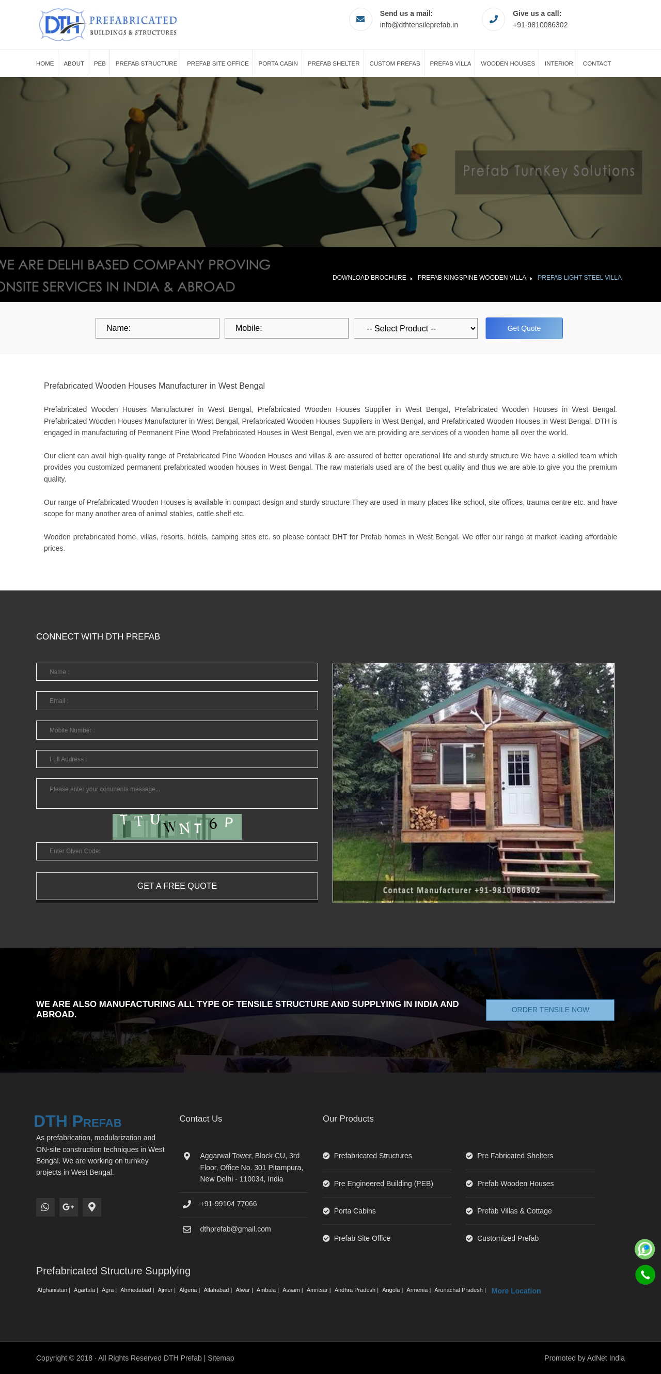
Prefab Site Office (218, 63)
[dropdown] (416, 328)
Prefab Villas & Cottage (514, 1211)
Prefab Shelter (334, 63)
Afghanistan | (54, 1290)
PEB (100, 63)
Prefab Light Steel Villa (580, 277)
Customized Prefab (508, 1238)
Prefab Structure (147, 63)
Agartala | (87, 1290)
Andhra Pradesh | (357, 1290)
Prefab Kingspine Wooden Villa (472, 277)
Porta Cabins (355, 1211)
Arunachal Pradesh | (460, 1290)
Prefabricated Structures (373, 1156)
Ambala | (268, 1290)
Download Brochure (369, 277)
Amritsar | (320, 1290)
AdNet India (606, 1358)
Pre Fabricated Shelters (515, 1156)
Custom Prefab (394, 63)
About (74, 63)
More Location (516, 1291)
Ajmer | (168, 1290)
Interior (559, 63)
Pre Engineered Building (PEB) (383, 1183)
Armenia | (419, 1290)
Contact (597, 63)
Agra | (110, 1290)
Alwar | (244, 1290)
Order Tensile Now (551, 1009)
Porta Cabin (278, 63)
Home (45, 63)
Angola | (393, 1290)
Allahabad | (218, 1290)
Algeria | (190, 1290)
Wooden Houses (508, 63)
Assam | (293, 1290)
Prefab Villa (450, 63)
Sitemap (221, 1358)
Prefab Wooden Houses (515, 1183)
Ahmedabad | (137, 1290)
